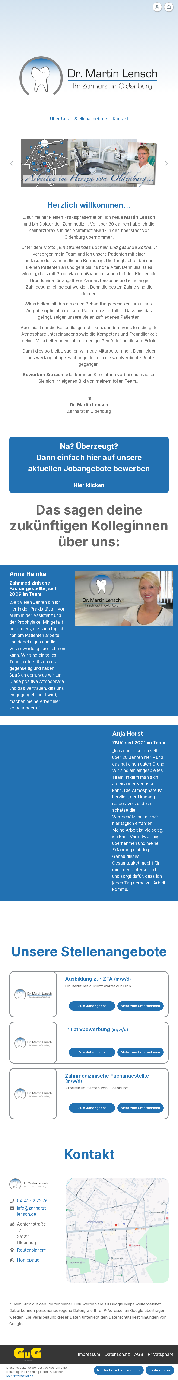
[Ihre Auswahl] (168, 7)
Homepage (28, 1260)
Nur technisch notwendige (119, 1370)
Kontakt (120, 118)
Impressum (89, 1354)
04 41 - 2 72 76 (32, 1200)
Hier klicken (89, 485)
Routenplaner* (31, 1250)
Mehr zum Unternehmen (140, 1006)
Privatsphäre (161, 1354)
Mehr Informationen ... (21, 1376)
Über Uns (59, 118)
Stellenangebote (90, 118)
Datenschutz (117, 1354)
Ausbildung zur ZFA (98, 979)
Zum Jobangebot (92, 1006)
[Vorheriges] (11, 163)
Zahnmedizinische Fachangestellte (107, 1078)
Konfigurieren (160, 1370)
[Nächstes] (166, 163)
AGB (138, 1354)
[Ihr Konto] (157, 7)
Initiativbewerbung (96, 1029)
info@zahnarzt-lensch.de (32, 1211)
